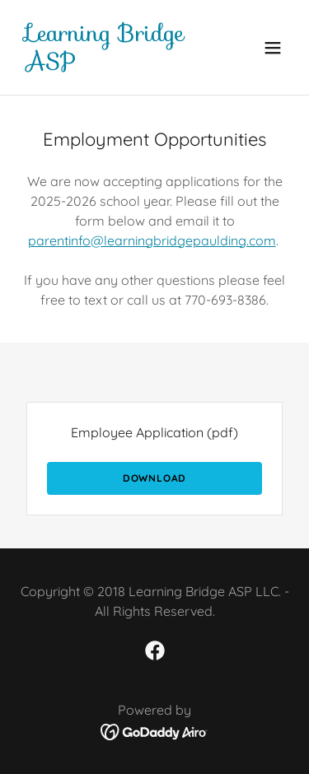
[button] (272, 47)
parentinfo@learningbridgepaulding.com (152, 240)
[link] (114, 64)
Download (154, 478)
